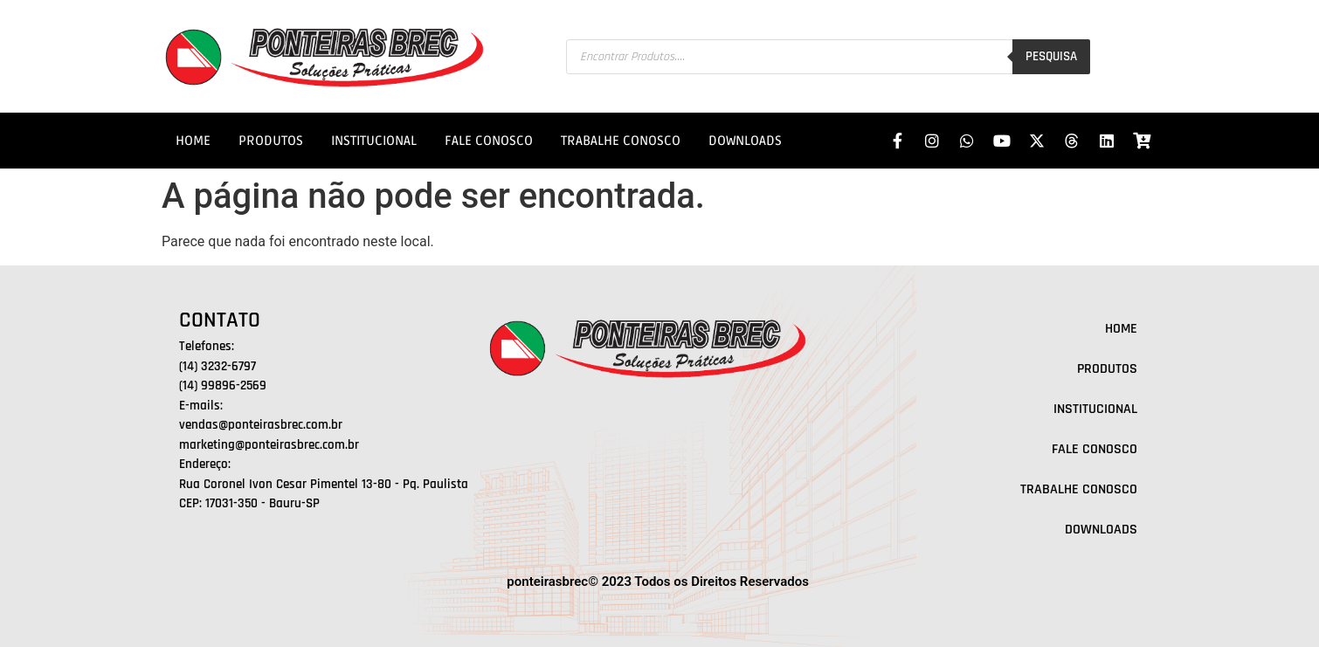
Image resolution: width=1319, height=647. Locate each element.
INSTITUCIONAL (374, 140)
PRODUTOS (270, 140)
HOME (193, 140)
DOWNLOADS (745, 140)
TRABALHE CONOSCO (620, 140)
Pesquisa (1051, 56)
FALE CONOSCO (489, 140)
